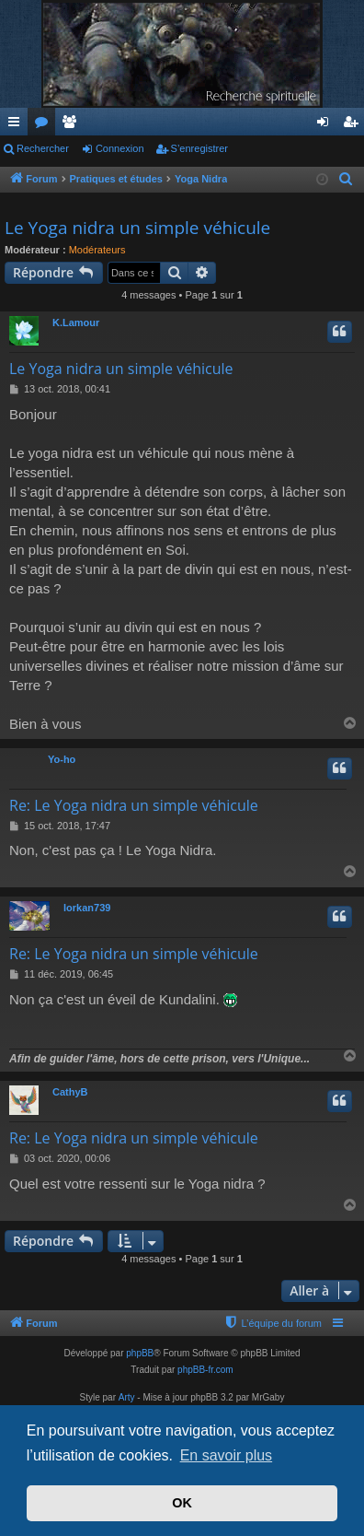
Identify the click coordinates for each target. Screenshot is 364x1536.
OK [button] (182, 1502)
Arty (127, 1397)
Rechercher (43, 148)
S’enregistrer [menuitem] (354, 125)
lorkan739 (86, 907)
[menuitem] (347, 180)
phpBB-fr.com (205, 1370)
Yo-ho (61, 759)
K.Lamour (75, 322)
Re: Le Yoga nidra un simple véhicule (133, 805)
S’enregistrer (199, 148)
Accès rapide (17, 125)
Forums (45, 125)
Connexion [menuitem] (326, 125)
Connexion (120, 148)
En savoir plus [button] (226, 1455)
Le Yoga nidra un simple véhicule (137, 228)
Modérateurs (97, 249)
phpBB (140, 1353)
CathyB (70, 1091)
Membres (73, 125)
